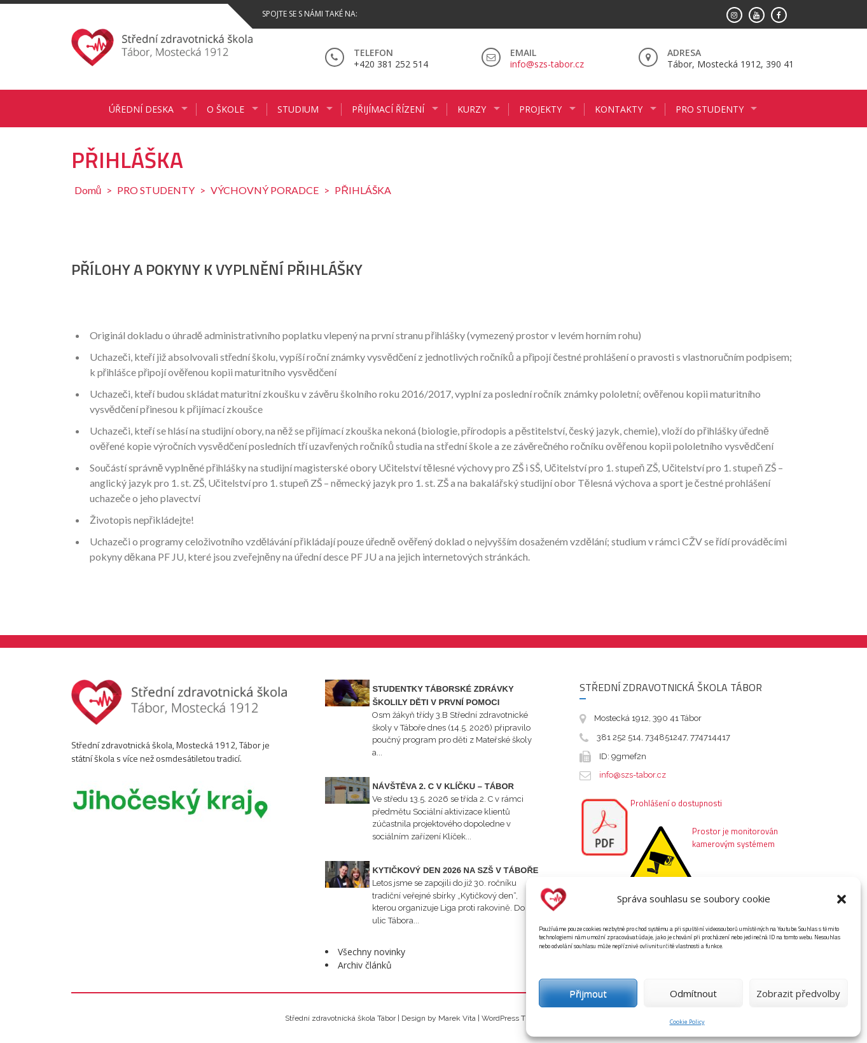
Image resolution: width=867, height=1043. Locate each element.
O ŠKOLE (225, 109)
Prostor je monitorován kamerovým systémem (735, 837)
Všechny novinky (371, 952)
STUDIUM (298, 109)
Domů (88, 190)
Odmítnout (693, 993)
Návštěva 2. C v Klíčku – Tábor (442, 786)
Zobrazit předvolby (798, 993)
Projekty (540, 109)
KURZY (471, 109)
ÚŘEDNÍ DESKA (141, 109)
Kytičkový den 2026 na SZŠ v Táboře (455, 870)
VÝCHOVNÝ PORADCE (265, 190)
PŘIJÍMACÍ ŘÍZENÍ (388, 109)
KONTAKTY (618, 109)
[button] (841, 899)
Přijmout (588, 993)
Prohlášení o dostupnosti (676, 803)
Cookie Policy (687, 1022)
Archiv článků (365, 965)
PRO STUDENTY (710, 109)
